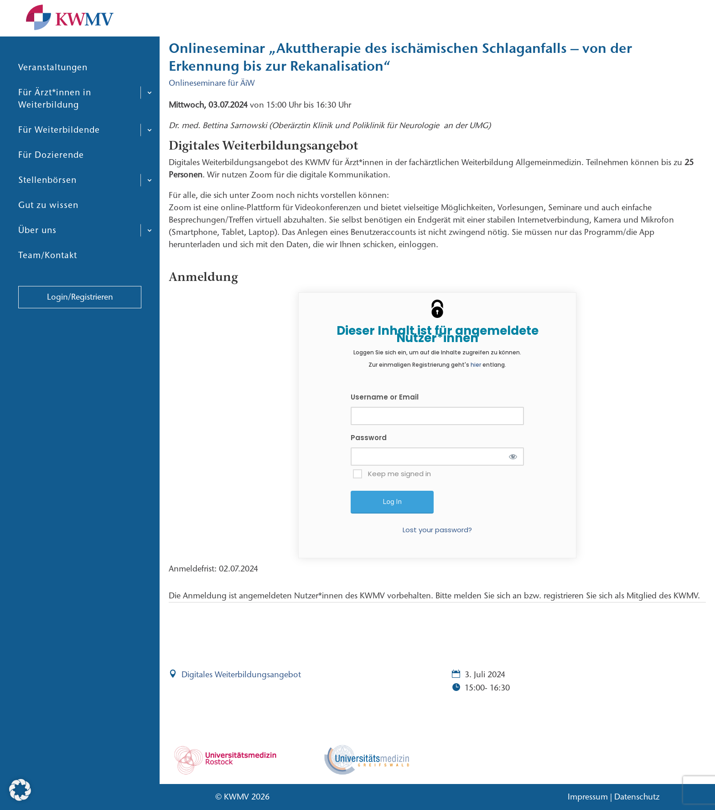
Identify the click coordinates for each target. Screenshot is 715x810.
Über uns (37, 238)
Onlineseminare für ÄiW (212, 83)
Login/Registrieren (80, 305)
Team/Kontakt (47, 263)
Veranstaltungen (53, 75)
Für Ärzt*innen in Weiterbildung (54, 106)
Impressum (588, 797)
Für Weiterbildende (59, 137)
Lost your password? (437, 530)
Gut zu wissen (48, 213)
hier (476, 365)
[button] (20, 790)
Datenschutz (636, 797)
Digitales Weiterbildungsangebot (241, 675)
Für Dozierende (51, 162)
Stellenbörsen (47, 187)
